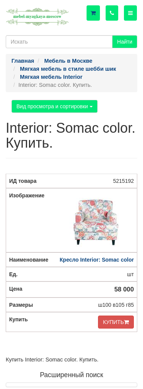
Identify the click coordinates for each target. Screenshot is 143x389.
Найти (124, 42)
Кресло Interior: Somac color (97, 260)
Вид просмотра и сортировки (54, 106)
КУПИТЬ (116, 322)
